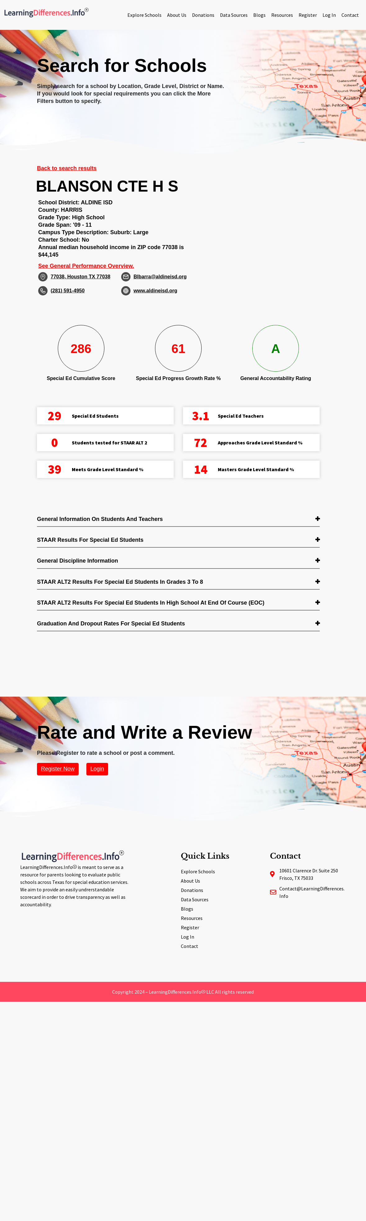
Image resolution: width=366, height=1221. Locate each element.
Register (308, 15)
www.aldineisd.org (155, 290)
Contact (350, 15)
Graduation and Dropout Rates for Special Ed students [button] (111, 623)
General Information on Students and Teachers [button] (100, 519)
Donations (203, 15)
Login (97, 769)
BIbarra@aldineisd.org (160, 276)
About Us (176, 15)
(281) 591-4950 (68, 290)
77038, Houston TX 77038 (80, 276)
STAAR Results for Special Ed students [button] (90, 540)
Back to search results (67, 168)
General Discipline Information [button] (77, 561)
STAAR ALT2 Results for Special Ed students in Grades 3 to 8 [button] (120, 582)
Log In (329, 15)
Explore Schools (144, 15)
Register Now (58, 769)
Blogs (259, 15)
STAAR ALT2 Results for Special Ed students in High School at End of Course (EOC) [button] (150, 603)
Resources (282, 15)
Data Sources (234, 15)
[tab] (178, 519)
